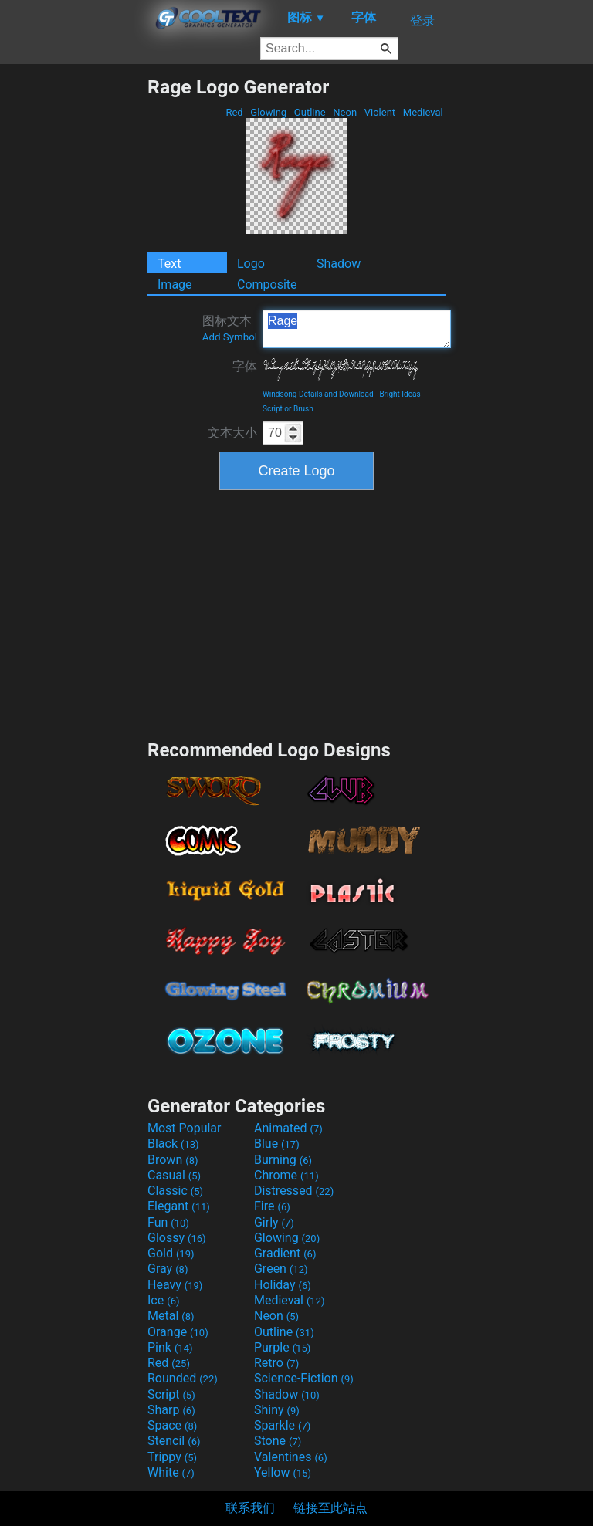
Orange (177, 1332)
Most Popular (184, 1128)
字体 (244, 366)
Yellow (282, 1472)
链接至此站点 (330, 1508)
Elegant (178, 1206)
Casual (174, 1175)
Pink (170, 1347)
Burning (283, 1159)
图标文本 (229, 328)
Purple (282, 1347)
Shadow (339, 263)
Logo (251, 263)
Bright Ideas (399, 394)
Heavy (174, 1284)
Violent (380, 112)
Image (175, 284)
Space (172, 1425)
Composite (267, 284)
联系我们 (250, 1508)
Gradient (285, 1253)
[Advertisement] (73, 307)
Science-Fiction (304, 1378)
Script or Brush (288, 408)
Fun (168, 1222)
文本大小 (232, 432)
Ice (163, 1300)
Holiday (282, 1284)
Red (234, 112)
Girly (274, 1222)
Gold (171, 1253)
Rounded (182, 1378)
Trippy (172, 1457)
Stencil (173, 1440)
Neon (344, 112)
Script (171, 1394)
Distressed (294, 1190)
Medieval (423, 112)
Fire (272, 1206)
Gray (167, 1268)
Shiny (277, 1409)
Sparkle (282, 1425)
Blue (277, 1143)
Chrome (286, 1175)
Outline (310, 112)
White (171, 1472)
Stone (277, 1440)
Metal (171, 1315)
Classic (175, 1190)
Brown (172, 1159)
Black (173, 1143)
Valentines (290, 1457)
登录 (422, 20)
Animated (288, 1128)
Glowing (268, 112)
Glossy (176, 1237)
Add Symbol (229, 337)
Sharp (171, 1409)
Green (281, 1268)
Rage (357, 329)
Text (169, 263)
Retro (276, 1362)
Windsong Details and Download (318, 394)
